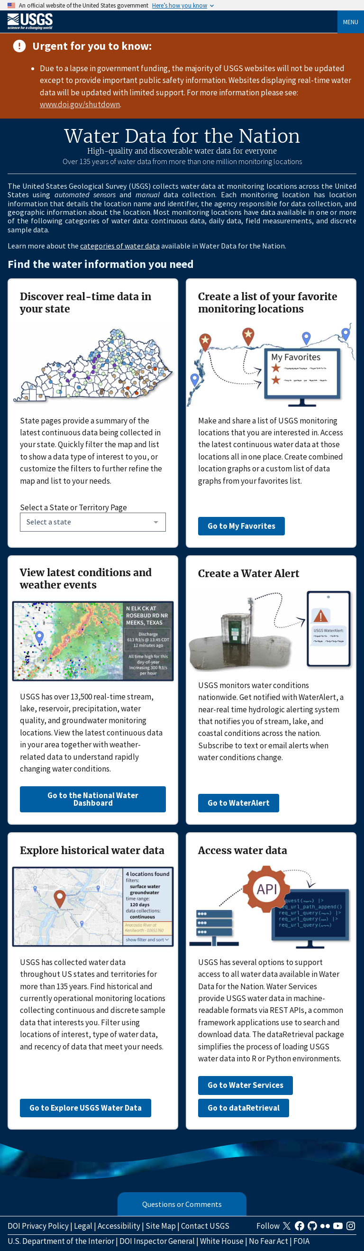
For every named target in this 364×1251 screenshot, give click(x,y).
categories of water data (120, 245)
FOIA (301, 1241)
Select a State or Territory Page (73, 507)
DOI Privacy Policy (38, 1226)
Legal (83, 1226)
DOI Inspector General (157, 1241)
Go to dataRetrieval (244, 1108)
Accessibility (119, 1226)
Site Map (161, 1226)
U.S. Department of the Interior (61, 1241)
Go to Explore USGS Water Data (85, 1108)
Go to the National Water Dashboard (92, 799)
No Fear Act (268, 1241)
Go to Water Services (245, 1085)
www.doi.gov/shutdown (80, 104)
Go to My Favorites (241, 526)
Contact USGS (205, 1226)
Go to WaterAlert (239, 803)
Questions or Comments (182, 1204)
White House (222, 1241)
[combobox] (93, 522)
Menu (350, 22)
